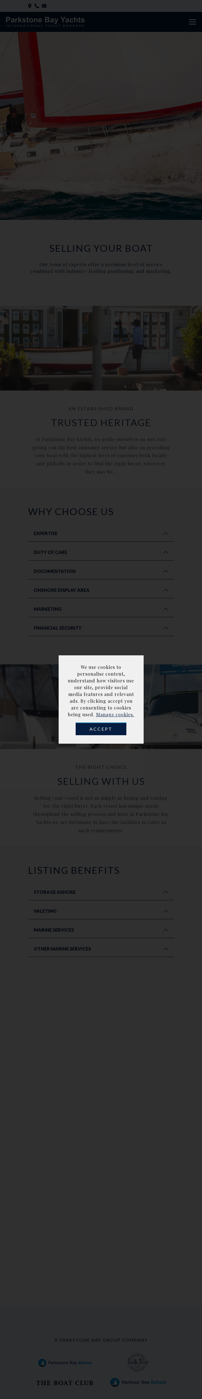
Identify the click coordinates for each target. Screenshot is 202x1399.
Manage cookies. (115, 714)
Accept (101, 729)
